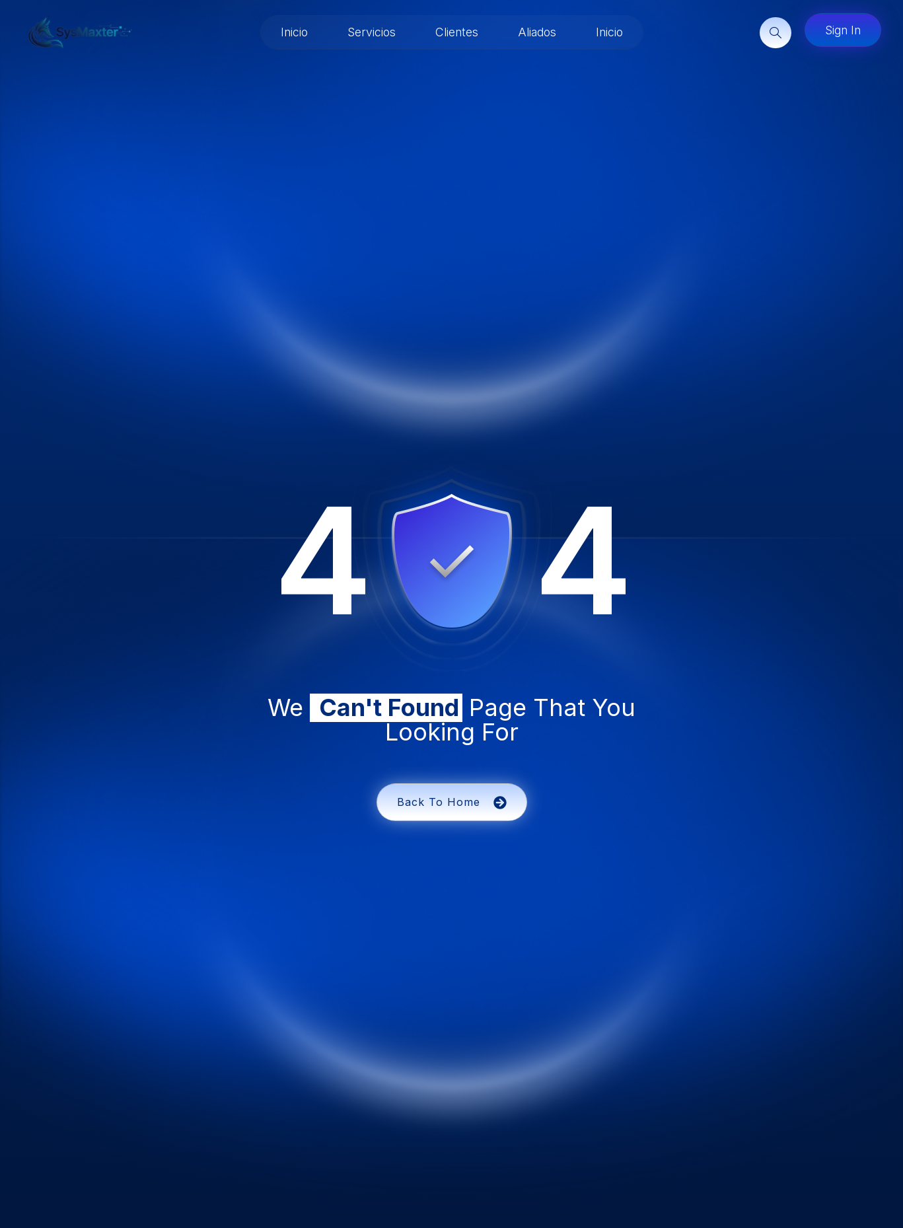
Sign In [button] (843, 30)
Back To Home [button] (452, 802)
